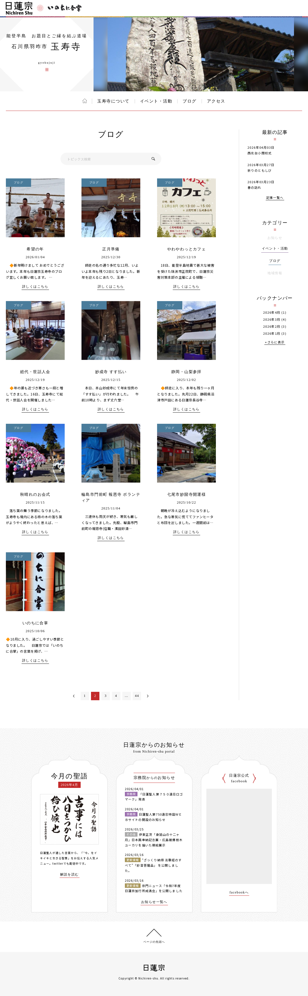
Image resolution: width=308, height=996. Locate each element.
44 (137, 696)
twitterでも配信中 (65, 863)
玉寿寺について (113, 101)
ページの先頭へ (154, 941)
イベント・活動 (156, 101)
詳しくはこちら (35, 286)
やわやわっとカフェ (186, 249)
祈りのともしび (260, 170)
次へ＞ (148, 696)
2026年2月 (272, 326)
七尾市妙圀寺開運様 (186, 494)
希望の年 (35, 249)
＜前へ (74, 696)
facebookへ (239, 892)
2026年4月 (272, 312)
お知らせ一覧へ (154, 902)
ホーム (85, 101)
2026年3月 (272, 319)
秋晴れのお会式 (35, 494)
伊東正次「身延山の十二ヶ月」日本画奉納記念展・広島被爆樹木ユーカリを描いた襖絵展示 (154, 839)
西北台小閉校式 (260, 153)
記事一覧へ (275, 198)
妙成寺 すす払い (111, 372)
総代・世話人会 (35, 372)
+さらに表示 (274, 342)
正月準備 (111, 249)
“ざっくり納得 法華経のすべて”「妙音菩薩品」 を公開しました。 (153, 865)
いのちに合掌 (35, 623)
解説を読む (69, 874)
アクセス (216, 101)
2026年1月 (272, 333)
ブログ (190, 101)
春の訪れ (255, 187)
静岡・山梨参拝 (186, 372)
